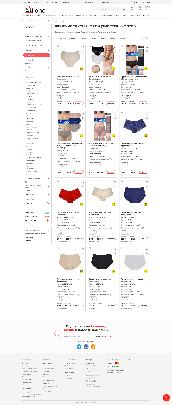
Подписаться (102, 337)
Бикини (29, 80)
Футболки (29, 182)
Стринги (29, 119)
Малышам (27, 15)
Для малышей (48, 363)
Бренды (134, 15)
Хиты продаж (106, 15)
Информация (52, 2)
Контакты (65, 2)
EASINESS (131, 84)
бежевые (29, 163)
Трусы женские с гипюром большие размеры (100, 78)
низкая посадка (32, 138)
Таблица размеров (37, 230)
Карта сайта (26, 374)
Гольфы (28, 191)
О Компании (37, 2)
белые (28, 74)
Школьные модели (33, 36)
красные (29, 99)
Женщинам (66, 15)
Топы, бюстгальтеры (32, 178)
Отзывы (132, 360)
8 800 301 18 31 (91, 368)
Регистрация (145, 2)
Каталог (146, 15)
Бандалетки (29, 194)
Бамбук (29, 149)
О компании (26, 363)
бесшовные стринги (34, 157)
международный (72, 92)
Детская (46, 366)
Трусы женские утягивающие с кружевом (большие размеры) (69, 145)
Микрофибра (31, 91)
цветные (29, 135)
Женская (46, 371)
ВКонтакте (70, 363)
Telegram (69, 368)
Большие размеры (33, 82)
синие (28, 113)
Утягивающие (31, 127)
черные (29, 130)
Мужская (46, 374)
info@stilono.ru (91, 378)
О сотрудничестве (28, 366)
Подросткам (51, 15)
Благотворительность (29, 371)
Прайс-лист (47, 389)
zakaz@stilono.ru (107, 2)
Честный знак (27, 382)
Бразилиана (31, 85)
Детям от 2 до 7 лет (33, 45)
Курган (27, 2)
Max (67, 375)
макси (28, 102)
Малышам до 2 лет (33, 41)
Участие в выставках (29, 368)
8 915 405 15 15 (91, 366)
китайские (30, 144)
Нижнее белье (30, 60)
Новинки (93, 15)
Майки (27, 175)
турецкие (30, 152)
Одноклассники (72, 366)
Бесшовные (30, 77)
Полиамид (30, 121)
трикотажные (31, 171)
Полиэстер (30, 141)
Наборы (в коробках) (34, 105)
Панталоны (30, 160)
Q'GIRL (97, 84)
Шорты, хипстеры (33, 132)
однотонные (31, 107)
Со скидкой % (31, 169)
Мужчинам (80, 15)
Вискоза (29, 96)
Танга (28, 124)
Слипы (28, 116)
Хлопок (29, 146)
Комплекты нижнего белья (33, 186)
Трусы (27, 71)
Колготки (28, 64)
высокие (29, 88)
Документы (47, 391)
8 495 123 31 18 (90, 363)
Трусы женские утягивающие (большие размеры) (134, 78)
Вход (134, 2)
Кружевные (30, 110)
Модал (28, 155)
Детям (38, 15)
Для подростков (49, 368)
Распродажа (121, 15)
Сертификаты (27, 385)
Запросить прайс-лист (35, 234)
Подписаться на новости (32, 239)
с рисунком (30, 166)
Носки (27, 67)
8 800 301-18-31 (88, 2)
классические (31, 94)
